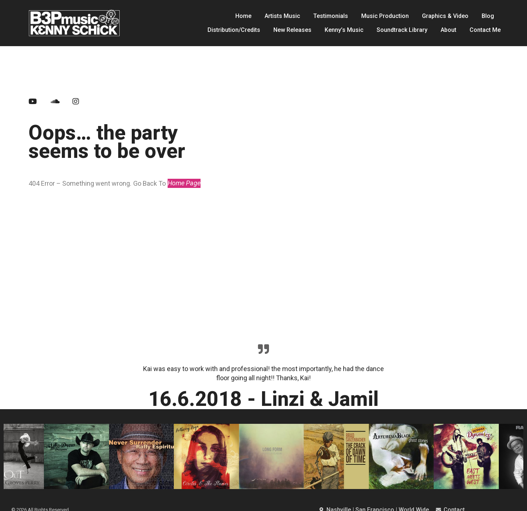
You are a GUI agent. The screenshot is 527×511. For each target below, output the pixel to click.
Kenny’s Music (344, 29)
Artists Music (282, 15)
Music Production (385, 15)
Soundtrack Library (402, 29)
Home (243, 15)
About (448, 29)
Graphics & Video (445, 15)
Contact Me (485, 29)
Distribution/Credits (234, 29)
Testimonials (330, 15)
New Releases (292, 29)
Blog (488, 15)
